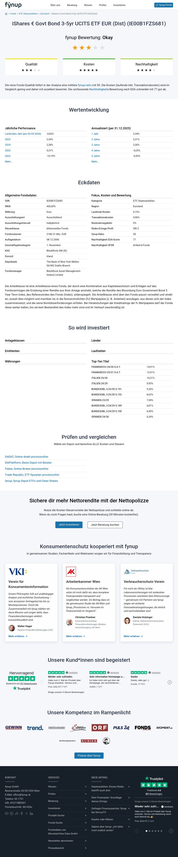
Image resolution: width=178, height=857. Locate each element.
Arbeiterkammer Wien (83, 582)
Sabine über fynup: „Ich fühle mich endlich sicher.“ (107, 828)
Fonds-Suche (55, 822)
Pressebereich (56, 848)
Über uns (55, 5)
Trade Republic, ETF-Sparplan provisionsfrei (32, 474)
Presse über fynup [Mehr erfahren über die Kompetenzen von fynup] (89, 755)
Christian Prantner (85, 617)
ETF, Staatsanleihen (28, 13)
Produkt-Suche (56, 815)
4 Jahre (95, 150)
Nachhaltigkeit (98, 89)
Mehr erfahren (16, 636)
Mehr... (8, 161)
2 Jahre (95, 139)
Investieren (119, 5)
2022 (8, 155)
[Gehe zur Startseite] (13, 5)
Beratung (72, 5)
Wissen (88, 5)
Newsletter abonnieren (60, 840)
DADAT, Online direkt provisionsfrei (26, 456)
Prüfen (102, 5)
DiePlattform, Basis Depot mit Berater (28, 462)
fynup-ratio (84, 85)
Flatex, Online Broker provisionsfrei (26, 468)
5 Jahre (95, 155)
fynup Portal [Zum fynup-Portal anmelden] (164, 5)
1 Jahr (94, 133)
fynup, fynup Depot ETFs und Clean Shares (31, 480)
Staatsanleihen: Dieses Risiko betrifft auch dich (107, 788)
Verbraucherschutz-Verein (144, 582)
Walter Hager (25, 626)
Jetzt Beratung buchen (105, 524)
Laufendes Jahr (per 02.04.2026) (23, 133)
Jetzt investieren (69, 524)
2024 (8, 144)
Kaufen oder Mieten (102, 819)
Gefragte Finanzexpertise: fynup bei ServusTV (108, 810)
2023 (8, 150)
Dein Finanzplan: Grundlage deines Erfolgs (106, 799)
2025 (8, 139)
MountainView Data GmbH (63, 833)
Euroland (44, 13)
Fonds (13, 13)
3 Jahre (95, 144)
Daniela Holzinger (142, 617)
